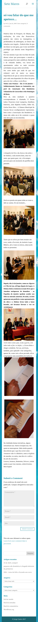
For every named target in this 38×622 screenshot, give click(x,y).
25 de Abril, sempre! (11, 563)
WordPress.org (9, 610)
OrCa (6, 23)
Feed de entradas (9, 603)
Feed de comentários (11, 606)
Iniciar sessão (8, 599)
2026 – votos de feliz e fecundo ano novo (18, 572)
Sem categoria (21, 23)
